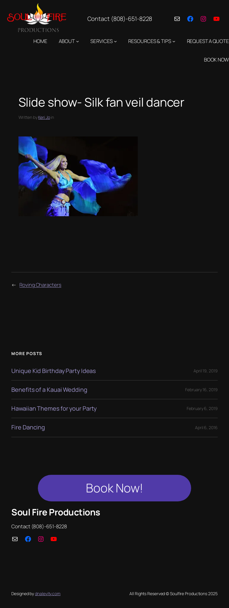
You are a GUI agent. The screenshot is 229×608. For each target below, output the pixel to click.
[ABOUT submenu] (77, 40)
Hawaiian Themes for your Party (54, 408)
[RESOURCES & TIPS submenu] (173, 40)
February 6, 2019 (202, 408)
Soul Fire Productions (55, 512)
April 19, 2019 (206, 371)
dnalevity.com (48, 593)
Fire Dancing (28, 427)
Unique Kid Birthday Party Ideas (53, 371)
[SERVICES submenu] (115, 40)
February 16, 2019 (201, 389)
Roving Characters (40, 284)
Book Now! (114, 488)
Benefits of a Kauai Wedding (49, 389)
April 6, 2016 (206, 427)
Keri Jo (44, 117)
